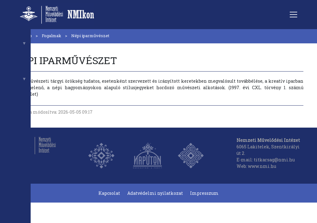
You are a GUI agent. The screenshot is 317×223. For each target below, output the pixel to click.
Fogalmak (51, 35)
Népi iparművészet (90, 35)
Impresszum (204, 193)
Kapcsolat (109, 193)
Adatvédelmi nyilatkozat (155, 193)
